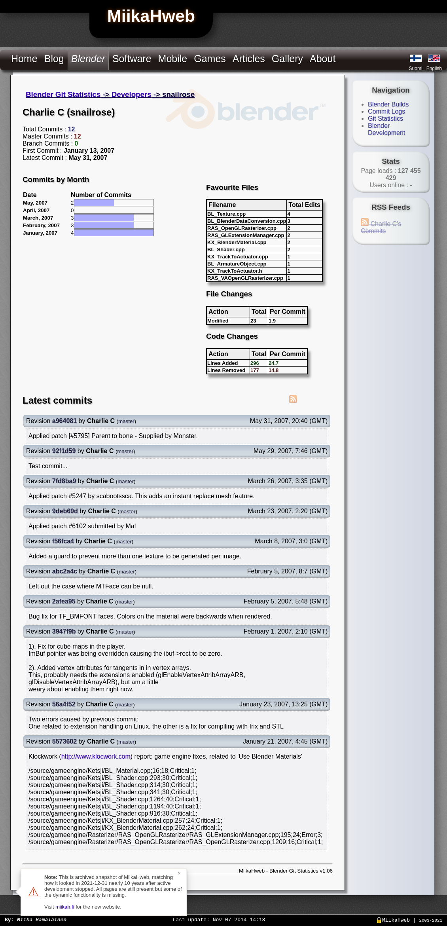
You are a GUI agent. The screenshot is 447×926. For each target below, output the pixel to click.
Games (210, 58)
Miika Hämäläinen (41, 919)
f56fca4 (63, 541)
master (126, 421)
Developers (132, 94)
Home (24, 58)
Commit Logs (386, 111)
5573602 (64, 741)
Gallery (287, 58)
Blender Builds (388, 104)
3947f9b (64, 631)
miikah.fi (64, 907)
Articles (249, 58)
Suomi (415, 68)
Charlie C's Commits (381, 227)
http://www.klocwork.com (96, 756)
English (434, 68)
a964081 (64, 420)
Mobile (173, 58)
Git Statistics (385, 118)
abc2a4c (64, 571)
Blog (54, 58)
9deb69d (65, 511)
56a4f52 (64, 704)
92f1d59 (64, 451)
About (322, 58)
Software (132, 58)
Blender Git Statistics (63, 94)
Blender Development (386, 129)
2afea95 (64, 601)
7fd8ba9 (64, 481)
